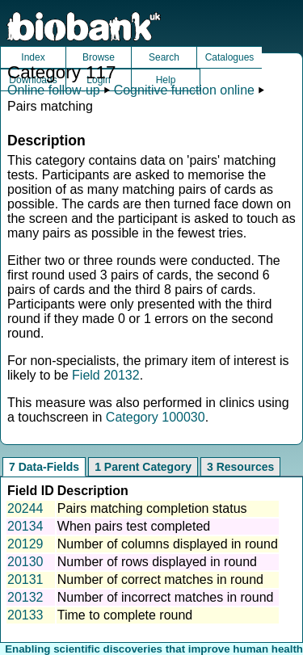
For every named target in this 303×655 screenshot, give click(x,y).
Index (32, 57)
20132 (25, 597)
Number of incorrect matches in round (165, 597)
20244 (25, 508)
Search (164, 57)
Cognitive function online (184, 90)
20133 (25, 615)
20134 (25, 526)
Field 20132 (106, 375)
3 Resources (240, 466)
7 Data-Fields (44, 466)
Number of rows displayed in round (157, 562)
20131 (25, 579)
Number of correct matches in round (160, 579)
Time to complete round (124, 615)
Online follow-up (53, 90)
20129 (25, 544)
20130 (25, 562)
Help (166, 80)
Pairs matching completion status (152, 508)
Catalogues (230, 57)
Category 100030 (155, 417)
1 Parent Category (143, 466)
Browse (98, 57)
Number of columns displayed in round (167, 544)
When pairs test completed (133, 526)
